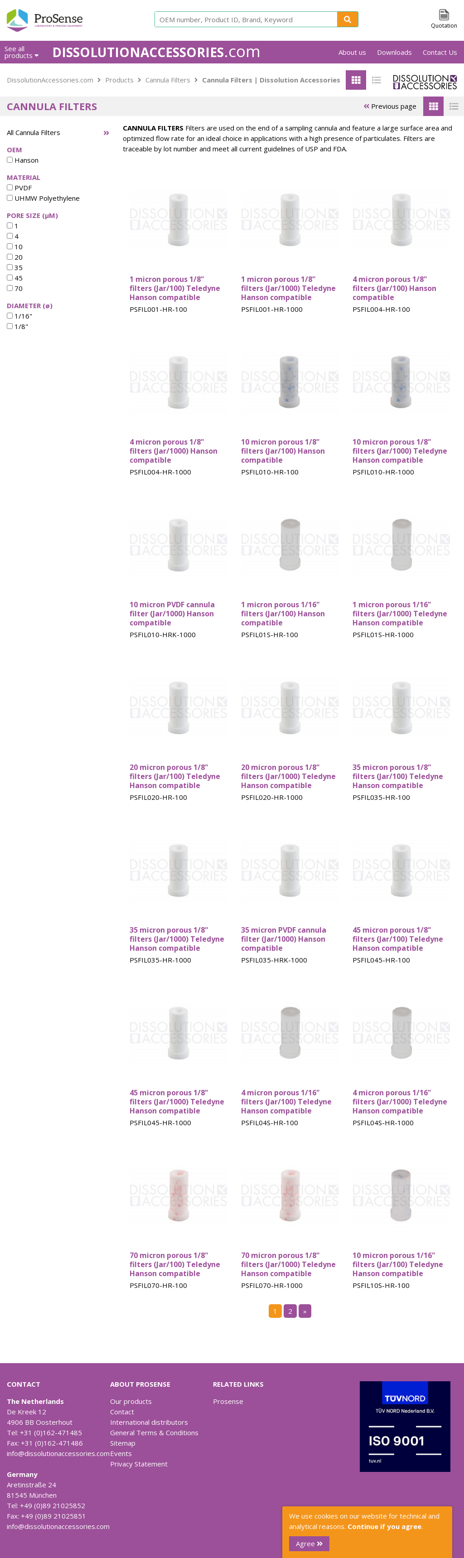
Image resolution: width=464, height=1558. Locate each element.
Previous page (389, 106)
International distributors (149, 1422)
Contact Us (440, 52)
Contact (122, 1411)
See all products (22, 52)
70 (15, 288)
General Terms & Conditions (154, 1432)
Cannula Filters (167, 79)
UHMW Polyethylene (43, 198)
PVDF (19, 187)
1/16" (19, 315)
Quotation (444, 25)
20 (15, 256)
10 (15, 246)
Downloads (394, 52)
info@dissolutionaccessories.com (58, 1453)
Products (119, 79)
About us (352, 52)
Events (121, 1453)
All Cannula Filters (33, 132)
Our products (131, 1401)
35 (15, 267)
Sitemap (122, 1442)
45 (15, 277)
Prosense (228, 1401)
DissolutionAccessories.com (50, 79)
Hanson (23, 160)
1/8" (17, 326)
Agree (309, 1543)
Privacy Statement (139, 1463)
